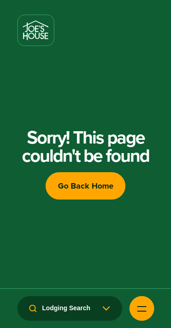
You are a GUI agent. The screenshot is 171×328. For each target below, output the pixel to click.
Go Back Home (86, 186)
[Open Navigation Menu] (142, 308)
